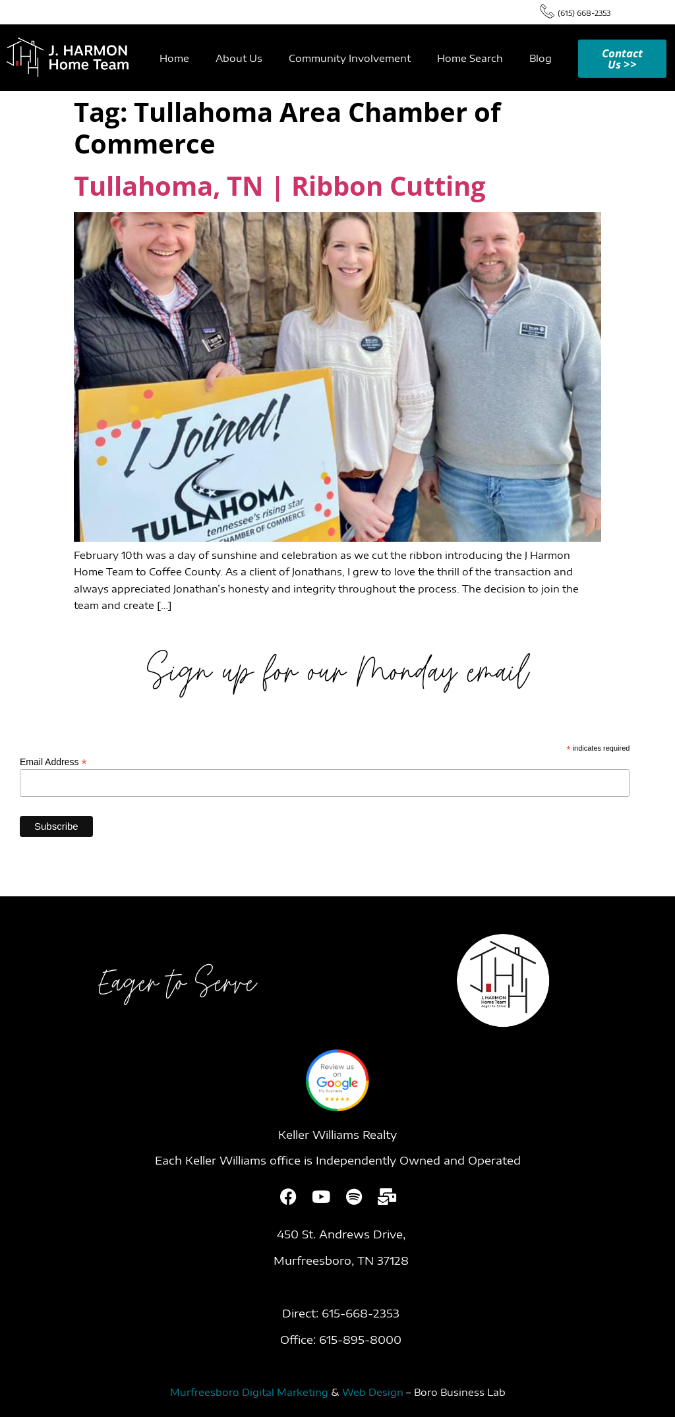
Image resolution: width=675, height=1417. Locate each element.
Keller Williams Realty (337, 1134)
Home (174, 58)
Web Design (372, 1392)
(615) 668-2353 (584, 13)
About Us (239, 58)
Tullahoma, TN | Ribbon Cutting (280, 185)
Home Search (470, 58)
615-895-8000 (360, 1339)
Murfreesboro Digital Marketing (249, 1392)
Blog (540, 58)
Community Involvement (350, 58)
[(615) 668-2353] (547, 10)
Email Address (53, 761)
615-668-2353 (360, 1313)
